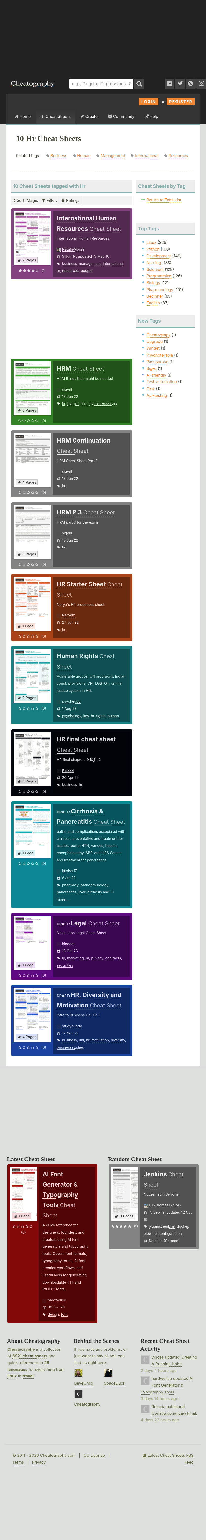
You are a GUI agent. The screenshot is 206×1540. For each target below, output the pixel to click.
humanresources (103, 403)
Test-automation (162, 381)
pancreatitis (66, 892)
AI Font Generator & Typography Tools (167, 1385)
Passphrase (157, 361)
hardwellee (57, 1300)
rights (101, 716)
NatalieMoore (73, 249)
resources (70, 270)
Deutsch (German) (164, 1241)
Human (84, 155)
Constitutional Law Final (174, 1413)
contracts (113, 958)
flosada (159, 1406)
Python (153, 249)
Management (113, 155)
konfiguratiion (170, 1233)
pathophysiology (94, 885)
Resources (178, 155)
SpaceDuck (114, 1383)
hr (58, 270)
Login (148, 101)
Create (89, 116)
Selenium (155, 269)
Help (151, 116)
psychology (71, 716)
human (73, 403)
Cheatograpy (159, 334)
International (146, 155)
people (87, 270)
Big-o (152, 368)
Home (23, 116)
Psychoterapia (160, 355)
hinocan (68, 944)
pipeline (150, 1233)
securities (65, 965)
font (64, 1314)
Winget (153, 348)
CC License (94, 1455)
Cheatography (21, 1349)
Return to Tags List (164, 199)
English (153, 302)
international (113, 263)
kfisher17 (69, 871)
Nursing (154, 262)
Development (159, 255)
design (53, 1314)
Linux (152, 242)
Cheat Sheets (56, 116)
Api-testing (157, 395)
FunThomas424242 (165, 1205)
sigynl (67, 389)
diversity (118, 1040)
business (69, 263)
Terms (18, 1462)
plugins (155, 1226)
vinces (158, 1357)
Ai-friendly (156, 375)
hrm (84, 403)
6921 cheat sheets (29, 1355)
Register (180, 101)
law (86, 716)
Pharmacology (160, 289)
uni (81, 1040)
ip (63, 958)
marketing (75, 958)
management (90, 263)
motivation (100, 1040)
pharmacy (70, 885)
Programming (159, 276)
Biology (153, 282)
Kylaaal (68, 770)
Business (58, 155)
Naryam (68, 615)
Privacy (39, 1462)
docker (182, 1226)
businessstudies (70, 1047)
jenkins (169, 1226)
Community (121, 116)
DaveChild (83, 1383)
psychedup (71, 701)
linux (12, 1375)
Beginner (155, 296)
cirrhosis (94, 892)
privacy (97, 958)
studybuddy (72, 1026)
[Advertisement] (103, 36)
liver (81, 892)
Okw (151, 388)
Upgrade (155, 341)
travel (28, 1375)
